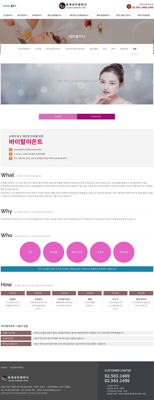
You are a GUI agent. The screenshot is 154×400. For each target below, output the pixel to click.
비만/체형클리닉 (55, 15)
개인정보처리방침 (16, 367)
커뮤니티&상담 (143, 15)
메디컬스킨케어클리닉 (79, 15)
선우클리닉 (7, 15)
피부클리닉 (37, 15)
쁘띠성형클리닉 (103, 15)
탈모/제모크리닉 (124, 15)
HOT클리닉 (22, 15)
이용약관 (4, 367)
